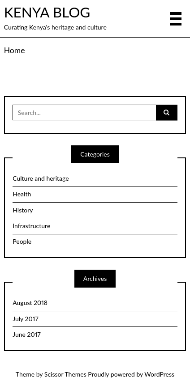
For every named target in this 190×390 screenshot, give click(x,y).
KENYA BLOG (47, 12)
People (22, 241)
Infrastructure (31, 225)
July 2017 (25, 318)
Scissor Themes (65, 374)
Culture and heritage (41, 178)
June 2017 (26, 334)
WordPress (159, 374)
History (23, 210)
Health (22, 194)
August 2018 (30, 302)
